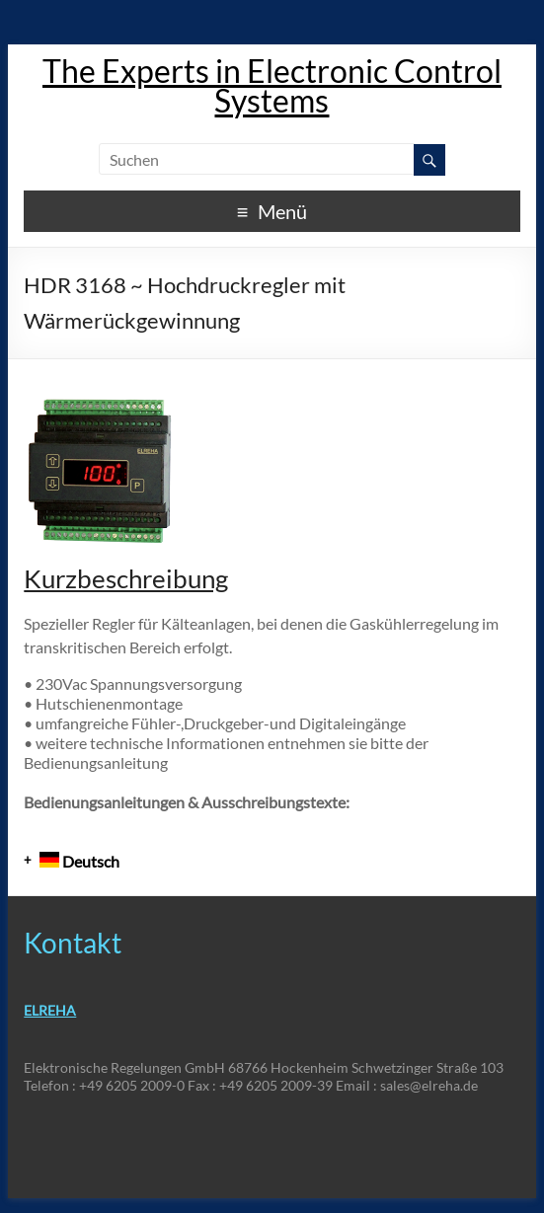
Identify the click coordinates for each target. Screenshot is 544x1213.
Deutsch (79, 861)
